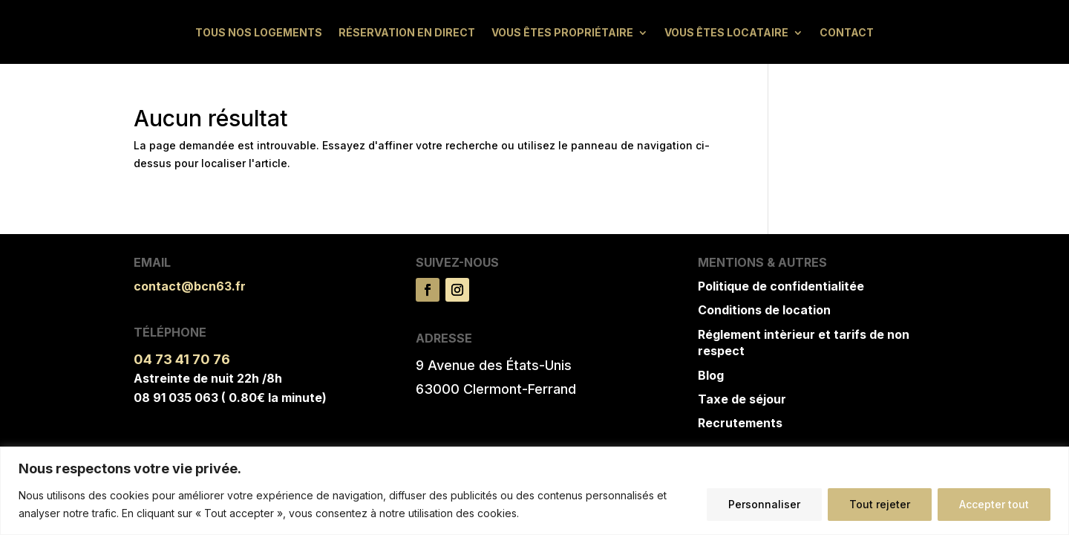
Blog (711, 375)
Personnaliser (764, 504)
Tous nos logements (258, 33)
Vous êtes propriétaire (562, 33)
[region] (534, 491)
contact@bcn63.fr (190, 286)
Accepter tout (994, 504)
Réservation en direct (407, 33)
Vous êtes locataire (726, 33)
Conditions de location (764, 309)
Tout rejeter (879, 504)
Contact (847, 33)
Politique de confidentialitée (781, 286)
